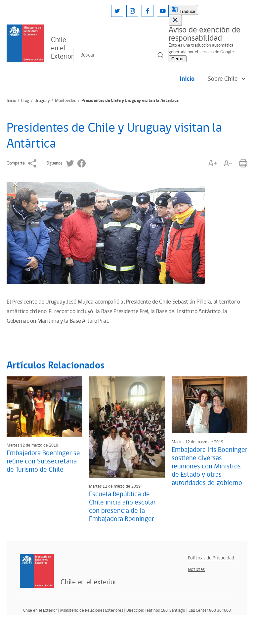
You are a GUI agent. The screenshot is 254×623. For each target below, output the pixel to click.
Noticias (196, 569)
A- (228, 163)
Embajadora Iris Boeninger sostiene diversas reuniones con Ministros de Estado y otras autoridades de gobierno (209, 466)
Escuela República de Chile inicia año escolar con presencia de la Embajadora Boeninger (122, 506)
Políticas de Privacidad (211, 557)
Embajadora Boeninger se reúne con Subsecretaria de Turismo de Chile (43, 461)
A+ (212, 163)
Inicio (187, 78)
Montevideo (65, 100)
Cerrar (177, 58)
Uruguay (42, 100)
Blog (25, 100)
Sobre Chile (227, 78)
